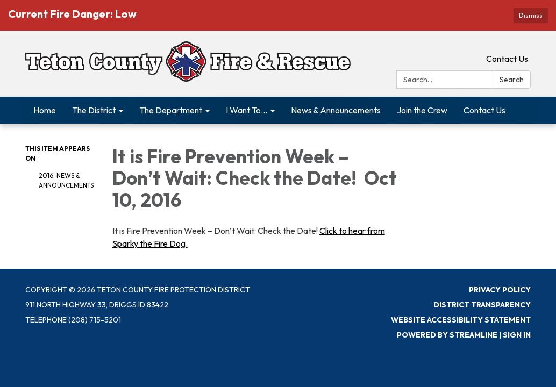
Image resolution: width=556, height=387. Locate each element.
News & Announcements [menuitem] (336, 110)
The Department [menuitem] (170, 110)
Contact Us (507, 58)
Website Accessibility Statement (461, 320)
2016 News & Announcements (66, 180)
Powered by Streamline (447, 335)
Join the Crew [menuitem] (422, 110)
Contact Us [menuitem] (484, 110)
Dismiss (531, 15)
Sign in (517, 335)
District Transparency (482, 305)
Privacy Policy (500, 290)
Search (512, 79)
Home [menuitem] (44, 110)
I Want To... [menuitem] (246, 110)
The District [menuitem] (94, 110)
